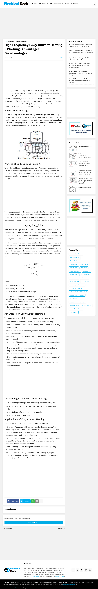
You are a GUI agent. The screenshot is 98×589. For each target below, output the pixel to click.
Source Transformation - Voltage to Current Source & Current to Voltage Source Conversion (81, 52)
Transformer (73, 267)
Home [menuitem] (34, 4)
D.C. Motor (85, 281)
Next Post (61, 528)
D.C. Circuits (73, 312)
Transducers (73, 274)
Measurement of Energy (77, 302)
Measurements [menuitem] (56, 4)
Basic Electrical (74, 281)
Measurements (74, 257)
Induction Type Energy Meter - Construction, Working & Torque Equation (85, 181)
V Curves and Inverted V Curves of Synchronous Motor (85, 155)
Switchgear (86, 271)
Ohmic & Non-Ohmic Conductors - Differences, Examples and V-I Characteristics (80, 65)
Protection (84, 267)
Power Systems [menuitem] (71, 4)
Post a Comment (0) (33, 522)
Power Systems (74, 261)
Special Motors (86, 305)
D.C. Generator (85, 274)
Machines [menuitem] (43, 4)
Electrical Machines (76, 254)
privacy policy (59, 576)
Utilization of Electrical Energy (18, 41)
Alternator (84, 278)
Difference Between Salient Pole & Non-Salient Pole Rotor (85, 172)
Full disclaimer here (69, 584)
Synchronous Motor (76, 288)
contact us (35, 576)
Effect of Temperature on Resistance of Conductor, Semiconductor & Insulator (81, 80)
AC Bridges (73, 298)
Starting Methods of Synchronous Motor (85, 188)
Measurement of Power (77, 295)
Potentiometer (74, 305)
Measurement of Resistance (78, 291)
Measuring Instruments (77, 285)
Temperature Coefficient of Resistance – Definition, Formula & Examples (80, 73)
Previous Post (8, 528)
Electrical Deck (16, 588)
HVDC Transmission (76, 309)
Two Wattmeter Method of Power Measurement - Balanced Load (84, 164)
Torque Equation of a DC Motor (85, 147)
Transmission (74, 278)
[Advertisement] (49, 23)
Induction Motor (75, 271)
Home (6, 41)
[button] (94, 4)
